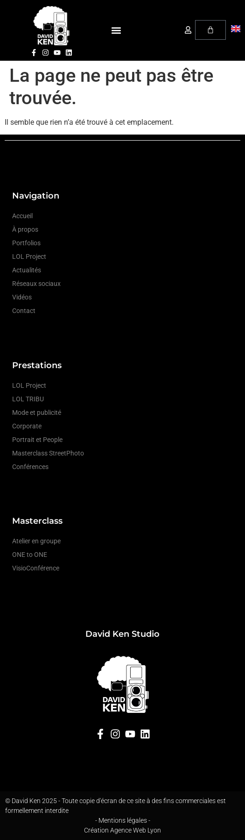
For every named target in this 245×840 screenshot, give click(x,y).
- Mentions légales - (122, 820)
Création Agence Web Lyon (122, 830)
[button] (116, 30)
